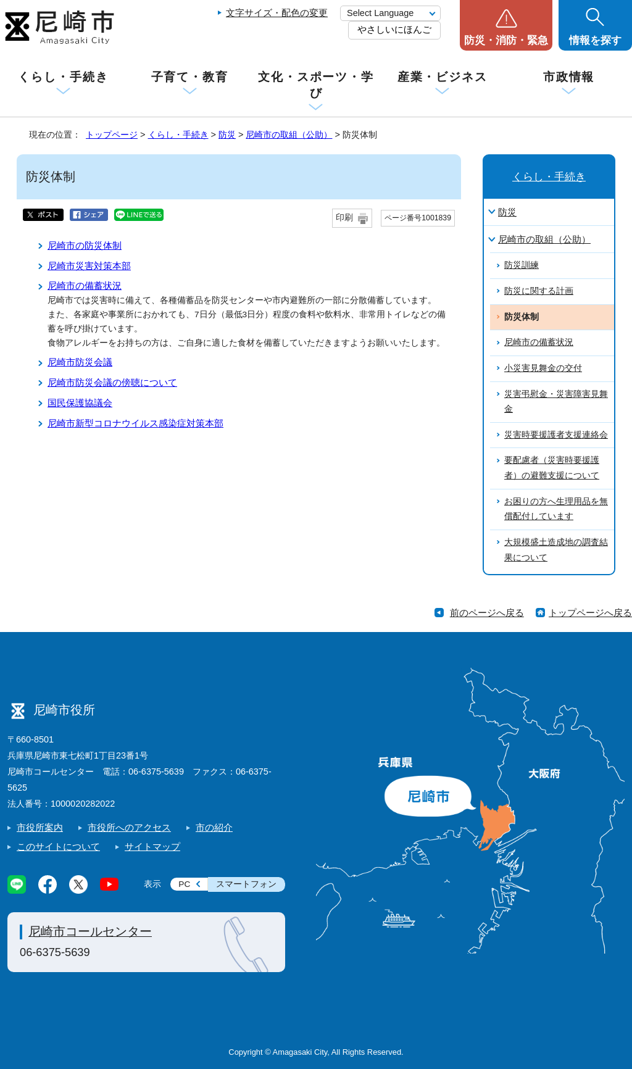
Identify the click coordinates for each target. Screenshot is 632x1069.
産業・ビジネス (442, 76)
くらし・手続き (63, 76)
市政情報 (569, 76)
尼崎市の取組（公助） (289, 134)
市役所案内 (40, 827)
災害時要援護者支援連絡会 (556, 434)
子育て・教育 (189, 76)
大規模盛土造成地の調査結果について (556, 550)
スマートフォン (246, 884)
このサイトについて (58, 846)
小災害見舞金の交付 (543, 368)
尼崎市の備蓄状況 (85, 285)
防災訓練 (521, 265)
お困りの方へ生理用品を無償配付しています (556, 509)
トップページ (112, 134)
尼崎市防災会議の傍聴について (112, 382)
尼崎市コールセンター (90, 931)
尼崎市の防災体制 (85, 245)
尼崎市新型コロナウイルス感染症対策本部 (135, 423)
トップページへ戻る (590, 612)
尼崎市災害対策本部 (89, 265)
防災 (227, 134)
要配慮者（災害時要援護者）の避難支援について (551, 467)
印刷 (344, 217)
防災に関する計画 (538, 291)
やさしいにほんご (394, 29)
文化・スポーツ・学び (316, 84)
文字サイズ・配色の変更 (277, 12)
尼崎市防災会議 (80, 362)
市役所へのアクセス (129, 827)
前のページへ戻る (487, 612)
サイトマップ (152, 846)
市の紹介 (214, 827)
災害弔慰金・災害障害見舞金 (556, 401)
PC (184, 884)
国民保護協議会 (80, 402)
